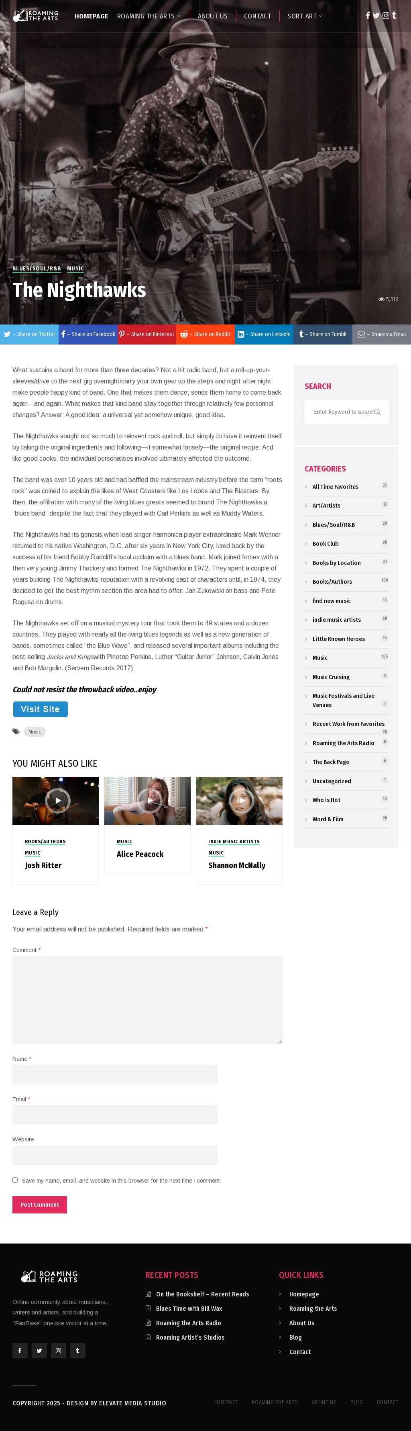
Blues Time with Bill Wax (189, 1308)
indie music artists (234, 841)
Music (75, 268)
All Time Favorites (335, 486)
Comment (26, 950)
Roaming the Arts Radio (343, 743)
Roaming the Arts (313, 1308)
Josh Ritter (43, 865)
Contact (300, 1352)
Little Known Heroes (339, 639)
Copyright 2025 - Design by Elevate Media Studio (89, 1403)
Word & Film (328, 819)
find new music (332, 601)
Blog (295, 1337)
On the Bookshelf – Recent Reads (202, 1294)
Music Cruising (331, 677)
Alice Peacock (140, 854)
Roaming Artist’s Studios (190, 1337)
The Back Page (331, 762)
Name (21, 1059)
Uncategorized (332, 781)
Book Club (326, 543)
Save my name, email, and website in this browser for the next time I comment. (122, 1180)
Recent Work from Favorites (349, 724)
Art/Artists (326, 505)
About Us (302, 1323)
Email (21, 1099)
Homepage (304, 1294)
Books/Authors (45, 841)
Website (23, 1139)
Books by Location (337, 562)
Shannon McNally (237, 865)
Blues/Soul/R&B (36, 268)
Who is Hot (326, 800)
